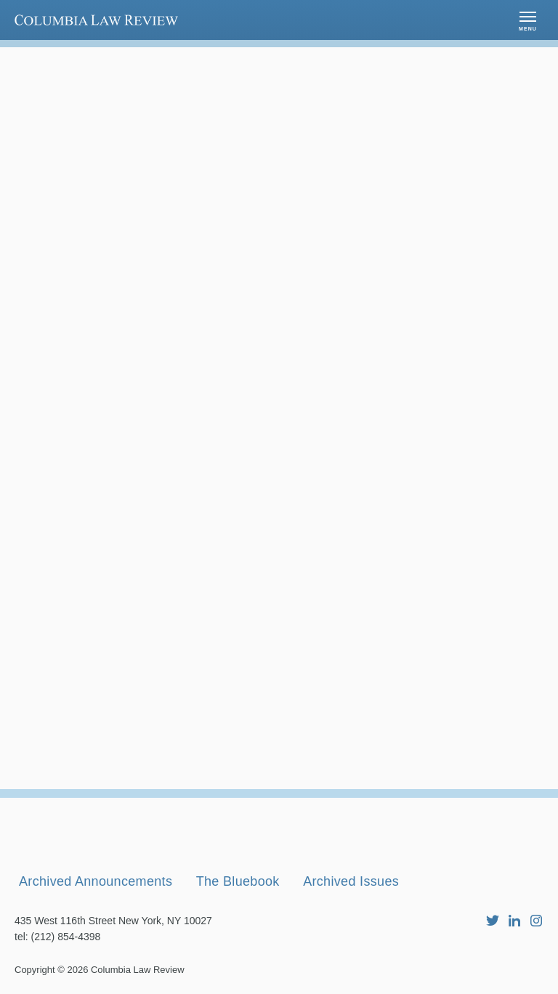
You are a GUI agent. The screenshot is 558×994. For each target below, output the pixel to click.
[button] (528, 20)
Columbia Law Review (138, 969)
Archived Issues (351, 881)
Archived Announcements (95, 881)
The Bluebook (238, 881)
